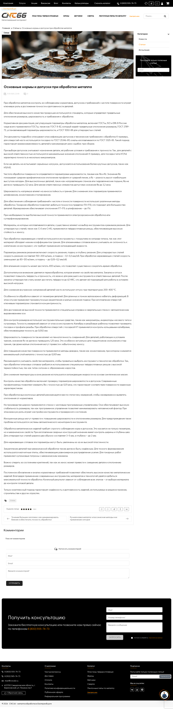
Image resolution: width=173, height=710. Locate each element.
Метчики (91, 680)
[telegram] (142, 690)
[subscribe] (153, 70)
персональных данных (155, 637)
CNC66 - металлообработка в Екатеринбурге (30, 704)
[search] (156, 16)
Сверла (91, 684)
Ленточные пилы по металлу (100, 688)
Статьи (6, 33)
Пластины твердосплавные (100, 672)
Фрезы (90, 676)
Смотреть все (134, 16)
